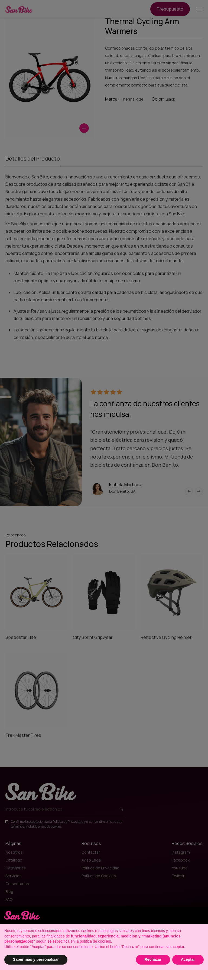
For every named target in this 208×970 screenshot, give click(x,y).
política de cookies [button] (95, 941)
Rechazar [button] (153, 959)
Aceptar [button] (188, 959)
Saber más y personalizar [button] (36, 959)
